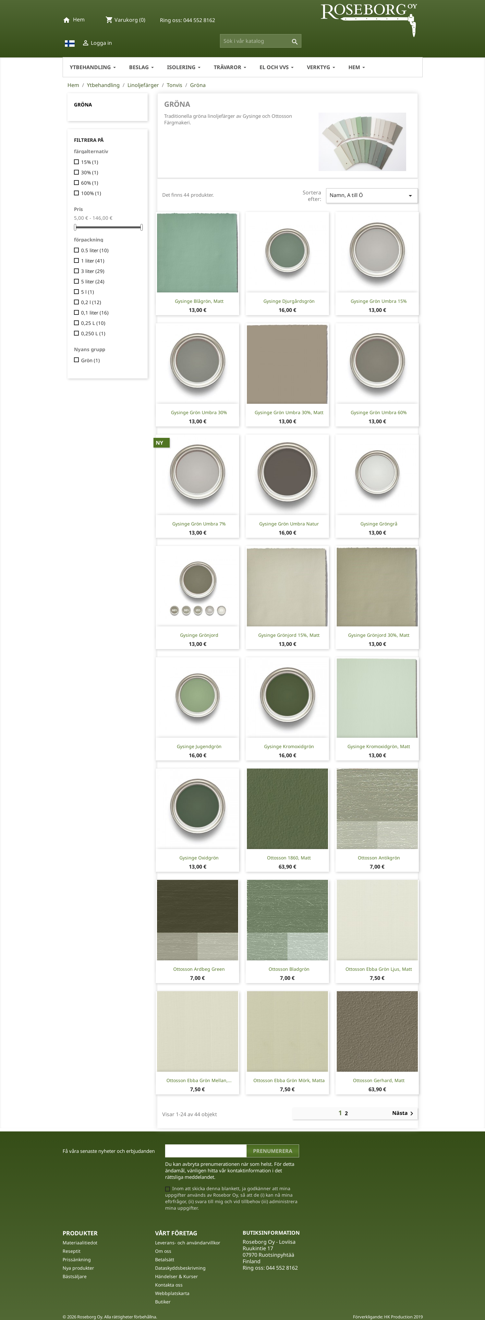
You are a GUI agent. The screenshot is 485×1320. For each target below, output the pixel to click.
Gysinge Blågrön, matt (199, 301)
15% (89, 162)
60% (89, 182)
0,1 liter (95, 312)
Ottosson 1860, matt (289, 858)
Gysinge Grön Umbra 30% (199, 412)
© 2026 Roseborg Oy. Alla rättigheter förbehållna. (110, 1317)
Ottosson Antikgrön (379, 858)
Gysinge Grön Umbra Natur (289, 524)
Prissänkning (77, 1259)
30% (89, 172)
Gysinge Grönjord (199, 635)
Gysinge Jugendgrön (199, 746)
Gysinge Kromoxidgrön (289, 746)
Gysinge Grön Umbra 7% (199, 524)
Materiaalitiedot (80, 1243)
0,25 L (93, 323)
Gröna (83, 104)
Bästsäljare (75, 1276)
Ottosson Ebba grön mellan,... (199, 1080)
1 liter (92, 260)
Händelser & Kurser (176, 1276)
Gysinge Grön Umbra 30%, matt (289, 412)
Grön (90, 360)
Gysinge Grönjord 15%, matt (289, 635)
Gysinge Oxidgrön (199, 858)
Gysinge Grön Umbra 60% (379, 412)
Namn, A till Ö (372, 195)
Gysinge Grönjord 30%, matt (378, 635)
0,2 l (91, 302)
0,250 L (93, 333)
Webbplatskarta (172, 1293)
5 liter (92, 281)
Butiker (163, 1302)
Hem (79, 19)
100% (91, 193)
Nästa (404, 1113)
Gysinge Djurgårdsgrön (289, 301)
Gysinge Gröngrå (378, 524)
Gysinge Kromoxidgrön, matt (378, 746)
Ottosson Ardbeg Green (199, 969)
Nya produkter (78, 1268)
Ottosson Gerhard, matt (379, 1080)
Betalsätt (164, 1259)
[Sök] (260, 41)
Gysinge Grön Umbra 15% (379, 301)
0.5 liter (95, 250)
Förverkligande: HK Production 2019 (388, 1317)
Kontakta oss (169, 1285)
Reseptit (71, 1251)
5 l (87, 292)
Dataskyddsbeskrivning (180, 1268)
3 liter (92, 271)
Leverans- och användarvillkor (187, 1243)
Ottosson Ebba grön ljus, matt (379, 969)
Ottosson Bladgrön (289, 969)
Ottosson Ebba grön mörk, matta (289, 1080)
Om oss (163, 1251)
